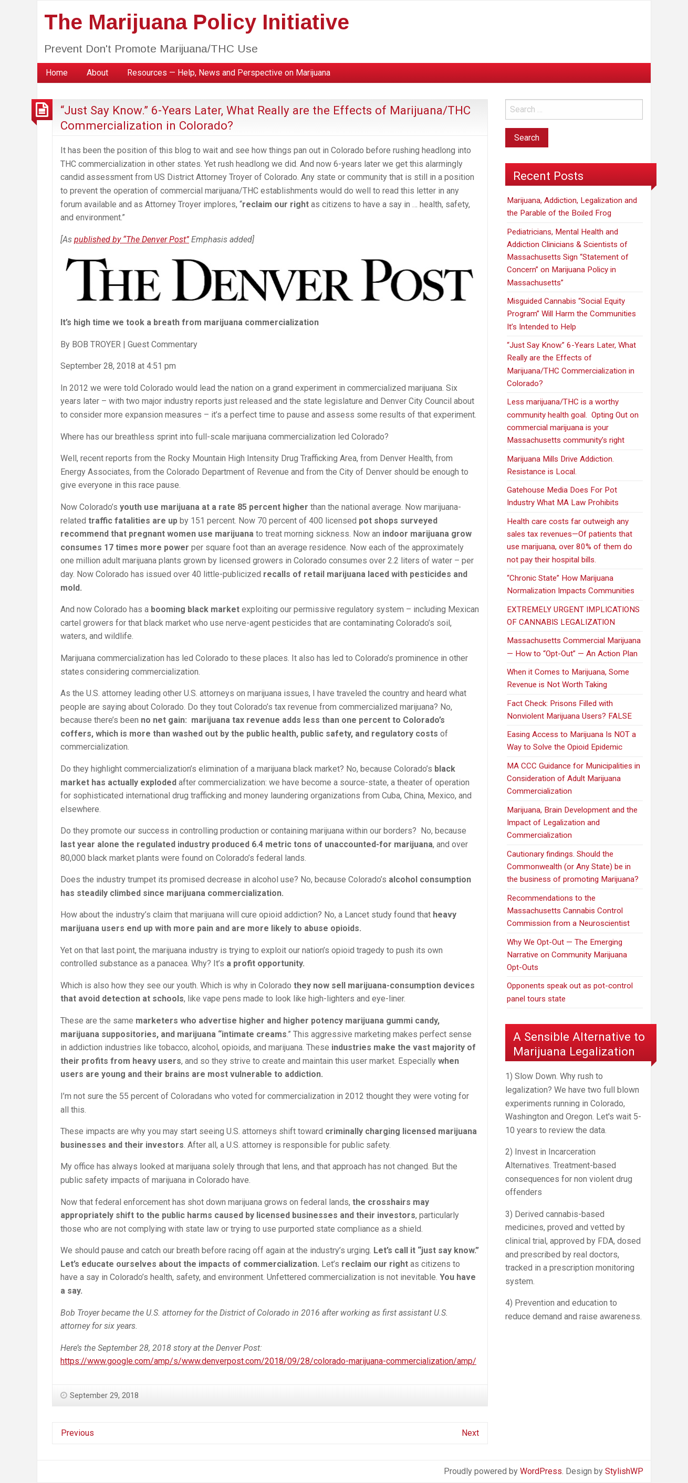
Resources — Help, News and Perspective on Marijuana (228, 73)
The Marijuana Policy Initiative (196, 22)
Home (57, 73)
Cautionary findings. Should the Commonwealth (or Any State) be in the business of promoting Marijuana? (573, 866)
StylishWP (624, 1471)
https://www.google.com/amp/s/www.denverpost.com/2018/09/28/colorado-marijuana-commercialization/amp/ (268, 1361)
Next (470, 1433)
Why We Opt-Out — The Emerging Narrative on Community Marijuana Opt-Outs (567, 955)
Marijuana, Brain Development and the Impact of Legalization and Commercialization (572, 822)
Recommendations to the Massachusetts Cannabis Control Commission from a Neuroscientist (568, 911)
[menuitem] (56, 73)
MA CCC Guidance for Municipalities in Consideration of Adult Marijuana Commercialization (573, 778)
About (97, 73)
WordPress (541, 1471)
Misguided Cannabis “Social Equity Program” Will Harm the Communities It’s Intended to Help (571, 314)
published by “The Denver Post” (131, 239)
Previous (77, 1433)
